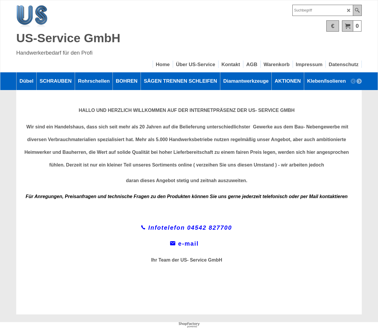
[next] (359, 81)
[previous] (353, 81)
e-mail (186, 243)
